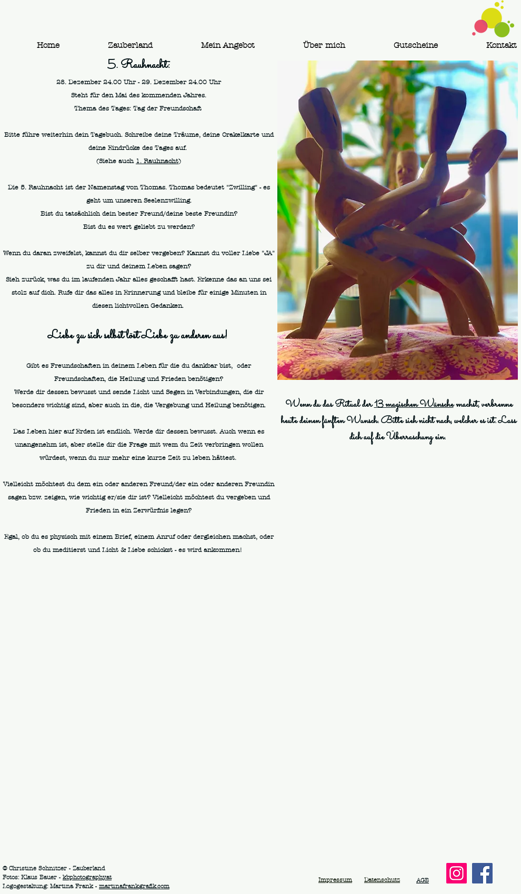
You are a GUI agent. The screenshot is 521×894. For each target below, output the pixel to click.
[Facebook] (482, 873)
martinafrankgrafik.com (134, 886)
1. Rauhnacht (157, 161)
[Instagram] (456, 873)
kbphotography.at (87, 877)
